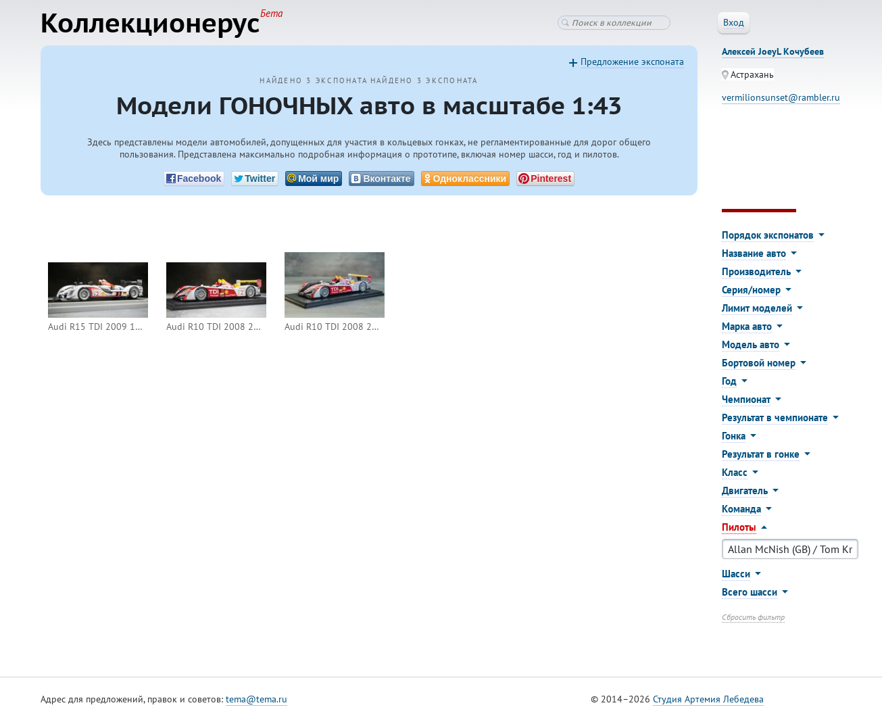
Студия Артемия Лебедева (708, 699)
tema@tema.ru (256, 699)
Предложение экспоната (632, 61)
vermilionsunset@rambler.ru (781, 97)
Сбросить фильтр (753, 617)
